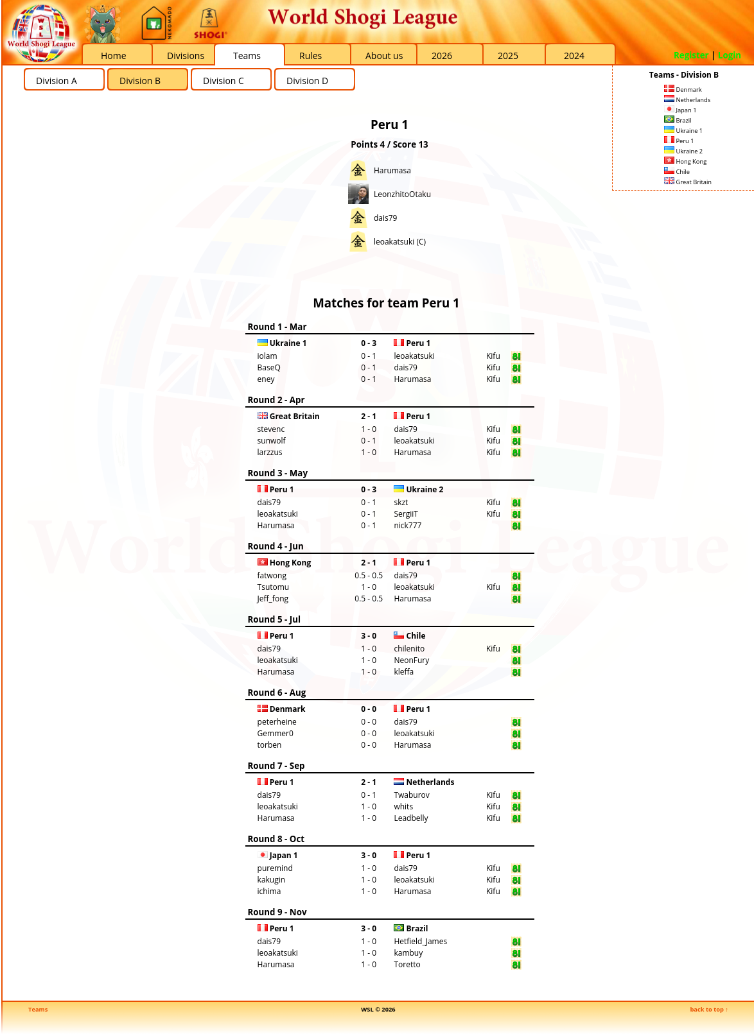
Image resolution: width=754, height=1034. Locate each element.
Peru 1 (679, 141)
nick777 (407, 525)
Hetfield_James (420, 941)
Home (114, 55)
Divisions (185, 55)
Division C (223, 80)
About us (384, 55)
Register (691, 55)
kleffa (404, 671)
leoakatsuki (414, 355)
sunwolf (272, 440)
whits (403, 806)
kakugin (272, 879)
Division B (140, 80)
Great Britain (688, 182)
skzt (401, 502)
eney (266, 379)
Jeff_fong (273, 598)
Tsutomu (274, 587)
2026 (442, 55)
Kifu (493, 355)
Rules (310, 55)
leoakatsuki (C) (400, 241)
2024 (574, 55)
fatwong (272, 575)
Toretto (407, 964)
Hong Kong (685, 161)
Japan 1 (680, 110)
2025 (508, 55)
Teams (247, 55)
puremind (275, 868)
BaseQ (269, 367)
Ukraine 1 (683, 130)
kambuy (408, 952)
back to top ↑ (709, 1009)
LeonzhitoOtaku (402, 194)
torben (270, 744)
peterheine (277, 721)
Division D (307, 80)
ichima (269, 891)
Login (729, 55)
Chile (677, 172)
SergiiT (405, 513)
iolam (267, 355)
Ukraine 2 (683, 151)
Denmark (683, 89)
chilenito (409, 648)
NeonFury (411, 660)
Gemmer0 (276, 733)
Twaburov (411, 794)
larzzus (270, 452)
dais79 (385, 217)
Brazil (678, 120)
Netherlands (687, 100)
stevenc (271, 429)
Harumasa (392, 170)
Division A (56, 80)
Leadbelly (411, 818)
